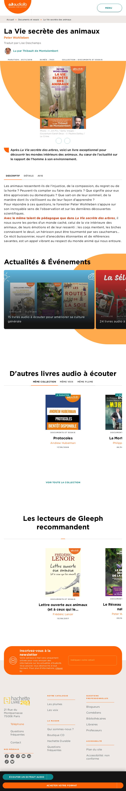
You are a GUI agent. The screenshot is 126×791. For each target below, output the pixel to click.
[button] (28, 777)
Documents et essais (28, 19)
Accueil (10, 19)
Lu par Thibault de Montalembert (35, 50)
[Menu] (109, 8)
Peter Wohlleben (16, 37)
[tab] (13, 176)
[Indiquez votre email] (88, 660)
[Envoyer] (113, 660)
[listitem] (7, 756)
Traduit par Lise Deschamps (22, 43)
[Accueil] (18, 8)
